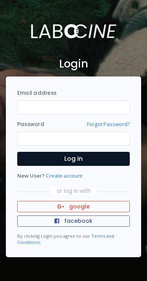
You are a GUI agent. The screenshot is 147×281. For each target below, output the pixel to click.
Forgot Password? (108, 124)
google (73, 206)
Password (30, 124)
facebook (73, 221)
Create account (64, 175)
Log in (73, 158)
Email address (36, 93)
